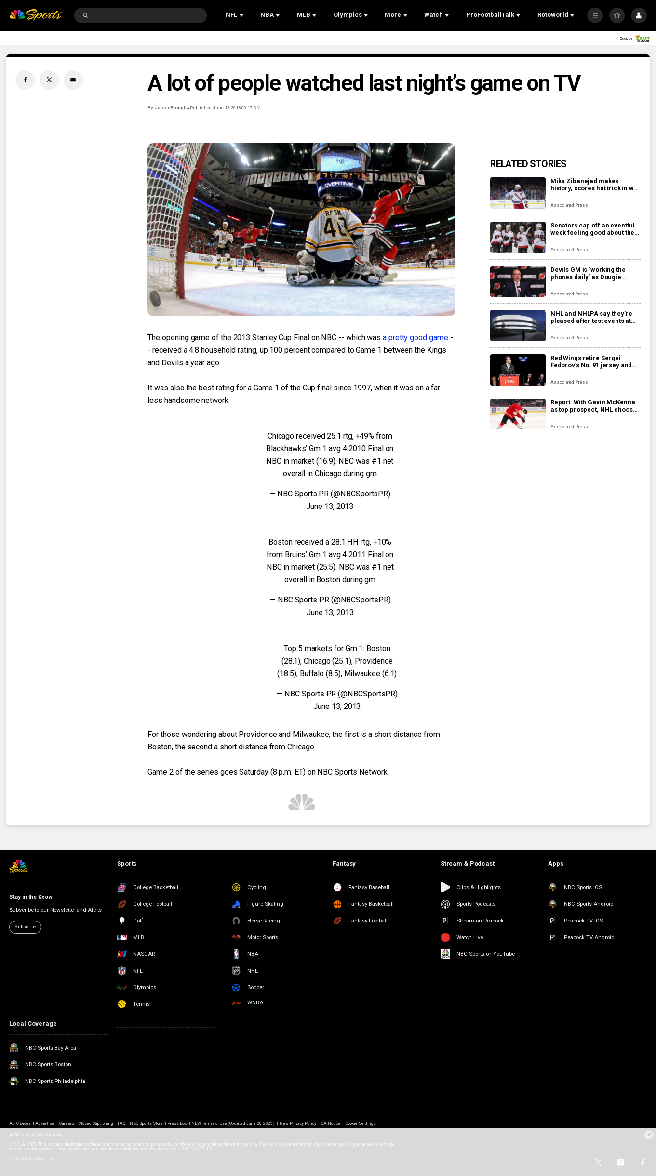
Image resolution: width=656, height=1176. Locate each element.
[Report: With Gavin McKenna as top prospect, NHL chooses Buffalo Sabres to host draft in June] (518, 414)
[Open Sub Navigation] (242, 15)
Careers (66, 1123)
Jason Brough (171, 107)
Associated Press (569, 205)
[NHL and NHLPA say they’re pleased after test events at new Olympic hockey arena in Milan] (518, 325)
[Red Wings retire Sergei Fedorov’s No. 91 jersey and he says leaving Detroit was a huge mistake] (518, 370)
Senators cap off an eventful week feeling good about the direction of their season (592, 229)
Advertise (44, 1123)
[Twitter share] (49, 80)
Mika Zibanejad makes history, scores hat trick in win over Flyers (595, 184)
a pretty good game (415, 337)
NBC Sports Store (146, 1123)
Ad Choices (19, 1123)
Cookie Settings (361, 1123)
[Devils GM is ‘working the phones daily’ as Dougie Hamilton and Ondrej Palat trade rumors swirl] (518, 281)
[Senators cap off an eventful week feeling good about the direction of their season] (518, 237)
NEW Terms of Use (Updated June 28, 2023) (233, 1123)
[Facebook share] (25, 80)
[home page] (35, 15)
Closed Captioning (96, 1123)
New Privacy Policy (298, 1123)
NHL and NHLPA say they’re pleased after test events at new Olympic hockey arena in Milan (594, 317)
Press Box (177, 1123)
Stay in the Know (30, 897)
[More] (594, 15)
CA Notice (330, 1123)
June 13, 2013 (329, 506)
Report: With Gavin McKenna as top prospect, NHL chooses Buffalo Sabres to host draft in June (595, 406)
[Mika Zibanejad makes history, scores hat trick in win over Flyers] (518, 193)
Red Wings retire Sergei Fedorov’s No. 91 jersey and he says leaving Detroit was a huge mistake (593, 361)
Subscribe (25, 926)
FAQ (121, 1123)
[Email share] (73, 80)
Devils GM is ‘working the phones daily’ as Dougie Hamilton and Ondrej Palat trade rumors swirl (589, 273)
